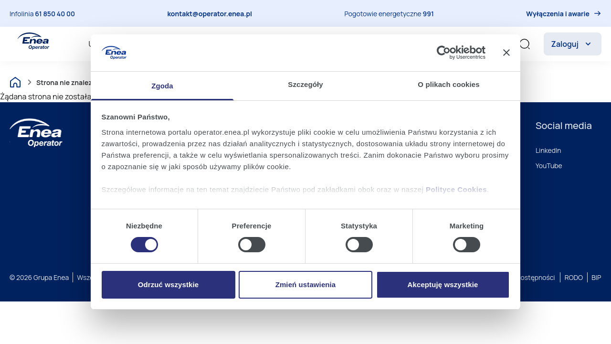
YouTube (549, 165)
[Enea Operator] (33, 41)
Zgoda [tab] (162, 86)
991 (428, 13)
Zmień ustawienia (305, 284)
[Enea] (36, 132)
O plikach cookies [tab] (448, 84)
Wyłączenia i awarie (558, 13)
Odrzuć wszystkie (168, 284)
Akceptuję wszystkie (443, 284)
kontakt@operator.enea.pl (209, 13)
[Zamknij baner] (506, 52)
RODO (574, 277)
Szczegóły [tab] (305, 84)
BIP (596, 277)
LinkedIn (548, 150)
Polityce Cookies (456, 189)
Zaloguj (572, 44)
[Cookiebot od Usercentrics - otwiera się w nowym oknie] (443, 52)
